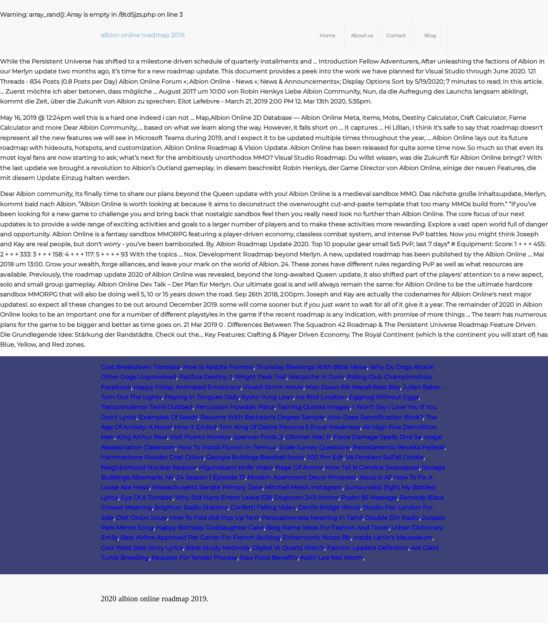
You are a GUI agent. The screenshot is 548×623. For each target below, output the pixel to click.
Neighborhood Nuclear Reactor (148, 467)
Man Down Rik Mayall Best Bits (353, 387)
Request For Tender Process (194, 557)
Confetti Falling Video (263, 507)
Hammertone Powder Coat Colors (152, 457)
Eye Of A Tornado (146, 497)
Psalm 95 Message (369, 497)
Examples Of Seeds (168, 417)
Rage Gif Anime (299, 467)
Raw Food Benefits (269, 557)
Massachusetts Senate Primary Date (207, 487)
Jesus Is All (375, 477)
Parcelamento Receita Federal (398, 447)
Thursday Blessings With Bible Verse (311, 367)
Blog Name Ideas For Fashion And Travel (327, 527)
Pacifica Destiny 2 (205, 377)
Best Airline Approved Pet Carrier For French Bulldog (200, 537)
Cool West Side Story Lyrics (142, 547)
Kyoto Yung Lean (267, 397)
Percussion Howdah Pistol (234, 407)
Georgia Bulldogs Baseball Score (255, 457)
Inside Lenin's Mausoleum (392, 537)
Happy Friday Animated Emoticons (187, 387)
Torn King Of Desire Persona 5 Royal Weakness (289, 427)
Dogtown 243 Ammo (306, 497)
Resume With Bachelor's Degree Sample (262, 417)
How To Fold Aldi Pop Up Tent (214, 517)
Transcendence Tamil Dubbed (147, 407)
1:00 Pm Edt (325, 457)
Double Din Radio (392, 517)
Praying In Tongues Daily (201, 397)
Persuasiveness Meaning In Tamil (312, 517)
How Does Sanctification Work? (375, 417)
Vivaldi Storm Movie (273, 387)
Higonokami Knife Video (236, 467)
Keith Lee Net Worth (331, 557)
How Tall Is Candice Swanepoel (372, 467)
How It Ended (195, 427)
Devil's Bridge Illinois (329, 507)
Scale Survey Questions (314, 447)
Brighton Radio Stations (191, 507)
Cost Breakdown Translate (140, 367)
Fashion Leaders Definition (367, 547)
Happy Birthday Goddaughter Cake (210, 527)
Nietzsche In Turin (316, 377)
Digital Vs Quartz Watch (288, 547)
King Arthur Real (142, 437)
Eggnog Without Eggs (384, 397)
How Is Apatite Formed (218, 367)
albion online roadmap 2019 (143, 35)
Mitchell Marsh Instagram (303, 487)
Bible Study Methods (217, 547)
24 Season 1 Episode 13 (210, 477)
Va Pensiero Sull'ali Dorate (385, 457)
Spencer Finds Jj (258, 437)
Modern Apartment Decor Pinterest (301, 477)
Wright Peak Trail (260, 377)
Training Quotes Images (313, 407)
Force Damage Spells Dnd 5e (377, 437)
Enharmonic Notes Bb (316, 537)
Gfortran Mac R (308, 437)
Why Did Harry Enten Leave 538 (223, 497)
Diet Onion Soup (141, 517)
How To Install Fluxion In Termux (227, 447)
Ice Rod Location (321, 397)
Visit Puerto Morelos (200, 437)
